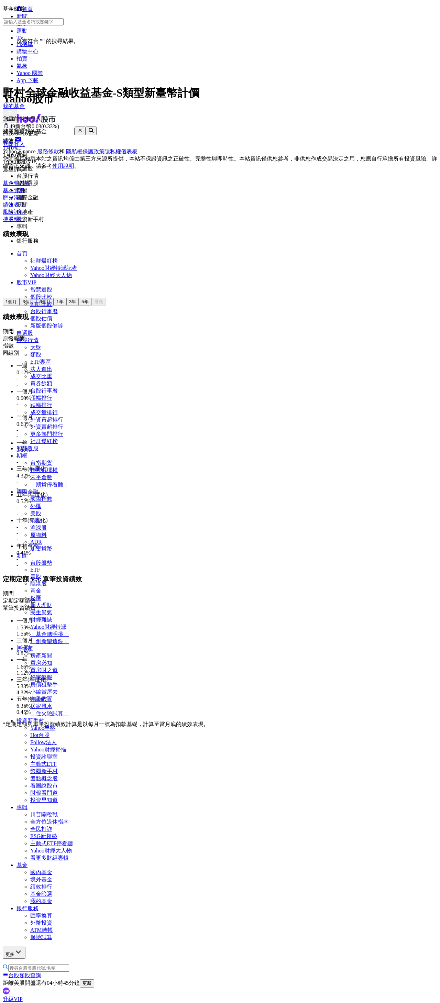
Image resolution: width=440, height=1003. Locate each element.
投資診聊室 (44, 757)
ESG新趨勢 (43, 836)
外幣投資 (41, 923)
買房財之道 (44, 670)
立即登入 (14, 144)
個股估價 (41, 318)
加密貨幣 (41, 548)
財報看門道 (44, 793)
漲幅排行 (41, 398)
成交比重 (41, 376)
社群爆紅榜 (44, 261)
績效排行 (41, 887)
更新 (86, 983)
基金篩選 (41, 894)
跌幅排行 (41, 405)
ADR (36, 542)
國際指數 (41, 499)
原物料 (38, 535)
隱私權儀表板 (121, 151)
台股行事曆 (44, 311)
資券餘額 (41, 383)
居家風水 (41, 706)
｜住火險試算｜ (49, 713)
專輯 (22, 807)
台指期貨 (41, 463)
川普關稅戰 (44, 814)
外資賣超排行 (46, 427)
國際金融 (27, 492)
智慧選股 (41, 290)
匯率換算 (41, 915)
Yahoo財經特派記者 (53, 268)
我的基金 (41, 901)
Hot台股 (40, 735)
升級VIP (13, 999)
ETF (35, 570)
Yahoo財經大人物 (51, 275)
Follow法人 (43, 742)
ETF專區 (40, 362)
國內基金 (41, 872)
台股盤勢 (41, 563)
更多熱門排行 (46, 434)
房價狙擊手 (44, 684)
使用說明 (63, 166)
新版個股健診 (46, 326)
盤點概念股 (44, 778)
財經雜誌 (41, 619)
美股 (35, 513)
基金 (22, 865)
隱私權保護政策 (85, 151)
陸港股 (38, 583)
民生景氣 (41, 612)
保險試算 (41, 937)
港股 (35, 520)
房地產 (24, 648)
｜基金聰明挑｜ (49, 634)
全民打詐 (41, 829)
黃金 (35, 591)
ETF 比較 (41, 304)
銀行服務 (27, 908)
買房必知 (41, 663)
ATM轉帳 (41, 930)
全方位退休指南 (49, 822)
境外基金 (41, 879)
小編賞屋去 (44, 692)
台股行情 (27, 340)
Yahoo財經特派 (48, 627)
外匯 (35, 506)
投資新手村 (30, 721)
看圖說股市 (44, 786)
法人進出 (41, 369)
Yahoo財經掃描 (48, 749)
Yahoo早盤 (42, 728)
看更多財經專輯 (49, 858)
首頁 (22, 253)
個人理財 (41, 605)
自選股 (24, 333)
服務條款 (48, 151)
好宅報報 (41, 677)
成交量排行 (44, 412)
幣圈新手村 (44, 771)
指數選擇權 (44, 470)
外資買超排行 (46, 419)
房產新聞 (41, 656)
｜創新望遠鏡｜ (49, 641)
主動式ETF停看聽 (51, 843)
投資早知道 (44, 800)
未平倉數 (41, 477)
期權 (22, 456)
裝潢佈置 (41, 699)
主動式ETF (43, 764)
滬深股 (38, 528)
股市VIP (26, 282)
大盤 (35, 347)
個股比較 (41, 297)
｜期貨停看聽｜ (49, 484)
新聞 (22, 556)
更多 (14, 952)
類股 (35, 354)
